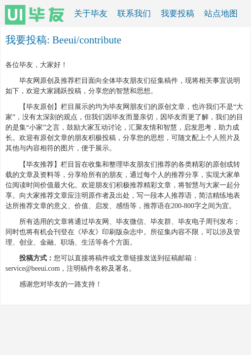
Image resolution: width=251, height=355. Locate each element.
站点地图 (221, 13)
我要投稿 (177, 13)
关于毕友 (91, 13)
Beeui (64, 40)
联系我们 (134, 13)
